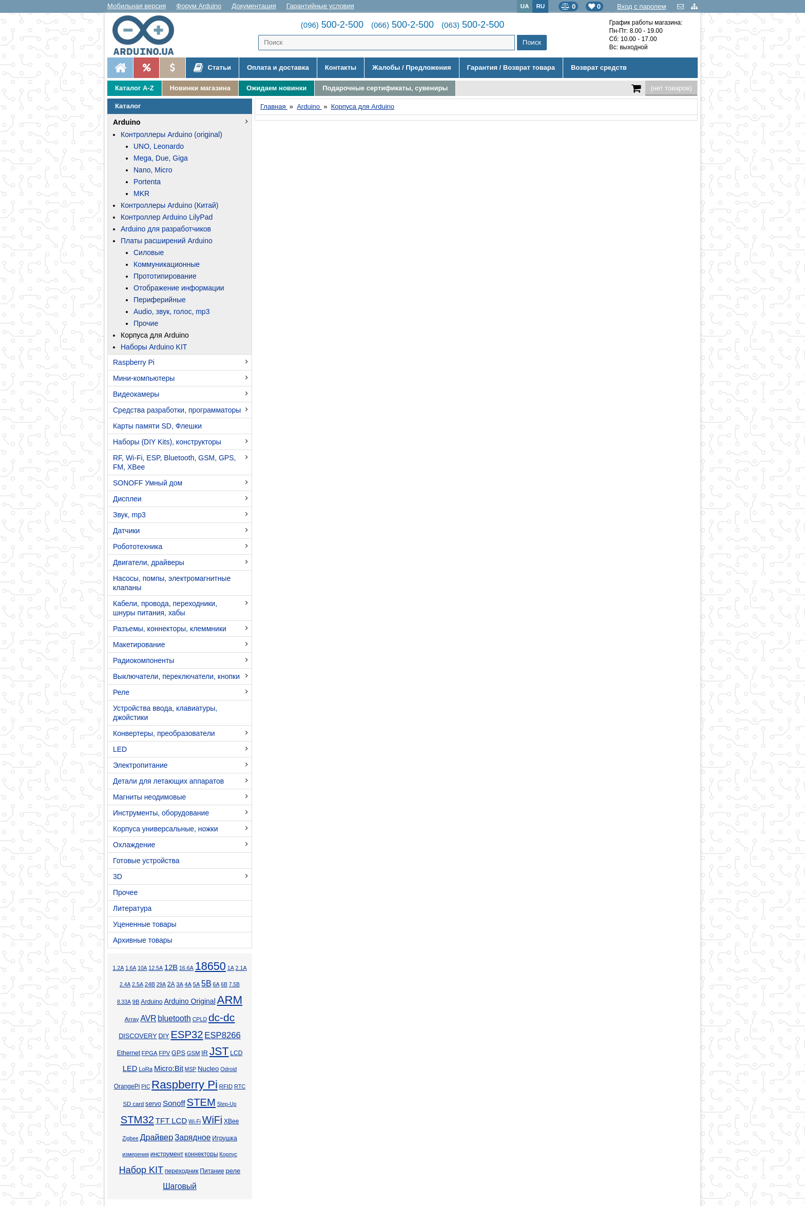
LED (120, 749)
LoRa (145, 1069)
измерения (135, 1154)
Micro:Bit (168, 1068)
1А (230, 968)
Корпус (228, 1154)
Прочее (125, 892)
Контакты (340, 67)
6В (224, 984)
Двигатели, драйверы (148, 562)
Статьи (212, 68)
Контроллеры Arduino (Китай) (170, 205)
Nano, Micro (152, 170)
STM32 (137, 1119)
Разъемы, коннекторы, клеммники (169, 629)
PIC (145, 1086)
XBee (231, 1121)
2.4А (125, 984)
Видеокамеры (136, 394)
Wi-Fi (194, 1121)
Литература (132, 908)
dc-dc (221, 1017)
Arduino (127, 122)
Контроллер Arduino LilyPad (167, 217)
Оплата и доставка (278, 67)
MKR (141, 193)
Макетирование (139, 644)
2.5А (137, 984)
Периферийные (159, 300)
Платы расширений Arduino (167, 241)
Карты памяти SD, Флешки (157, 426)
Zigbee (130, 1138)
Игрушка (224, 1138)
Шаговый (180, 1186)
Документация (254, 6)
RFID (226, 1086)
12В (171, 967)
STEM (201, 1102)
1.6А (130, 968)
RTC (239, 1086)
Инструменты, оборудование (161, 813)
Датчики (126, 531)
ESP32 (186, 1034)
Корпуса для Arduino (155, 335)
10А (142, 968)
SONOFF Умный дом (147, 483)
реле (232, 1171)
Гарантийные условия (320, 6)
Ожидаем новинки (276, 88)
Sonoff (174, 1103)
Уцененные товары (145, 924)
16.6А (186, 968)
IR (204, 1053)
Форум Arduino (198, 6)
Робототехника (137, 546)
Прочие (145, 323)
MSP (190, 1069)
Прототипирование (165, 276)
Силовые (148, 252)
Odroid (228, 1069)
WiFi (212, 1119)
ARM (230, 1000)
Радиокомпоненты (143, 660)
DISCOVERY (138, 1036)
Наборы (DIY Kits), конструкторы (167, 442)
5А (196, 984)
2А (171, 984)
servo (153, 1103)
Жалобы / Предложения (411, 67)
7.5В (234, 984)
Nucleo (208, 1069)
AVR (148, 1018)
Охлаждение (134, 845)
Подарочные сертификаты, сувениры (385, 88)
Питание (212, 1171)
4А (188, 984)
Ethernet (128, 1053)
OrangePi (127, 1086)
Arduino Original (189, 1001)
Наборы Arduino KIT (154, 347)
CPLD (200, 1019)
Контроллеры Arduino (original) (171, 134)
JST (219, 1051)
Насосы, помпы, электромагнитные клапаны (172, 583)
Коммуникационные (166, 264)
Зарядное (193, 1137)
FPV (164, 1053)
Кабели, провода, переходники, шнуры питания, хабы (165, 608)
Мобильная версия (136, 6)
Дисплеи (127, 499)
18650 (210, 966)
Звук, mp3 (129, 515)
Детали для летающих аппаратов (168, 781)
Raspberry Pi (134, 362)
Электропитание (140, 765)
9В (136, 1002)
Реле (121, 692)
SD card (133, 1104)
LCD (236, 1053)
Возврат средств (599, 67)
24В (150, 984)
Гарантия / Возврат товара (511, 67)
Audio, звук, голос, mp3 (171, 311)
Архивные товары (142, 940)
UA (525, 6)
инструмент (166, 1154)
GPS (178, 1053)
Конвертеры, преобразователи (164, 733)
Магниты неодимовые (149, 797)
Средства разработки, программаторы (177, 410)
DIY (163, 1036)
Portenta (147, 182)
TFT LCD (171, 1120)
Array (132, 1019)
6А (216, 984)
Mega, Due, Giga (160, 158)
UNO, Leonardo (158, 146)
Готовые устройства (146, 860)
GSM (193, 1053)
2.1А (241, 968)
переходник (182, 1171)
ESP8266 (222, 1035)
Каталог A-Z (134, 88)
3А (179, 984)
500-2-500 (332, 25)
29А (161, 984)
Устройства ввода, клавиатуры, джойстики (165, 713)
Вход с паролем (641, 6)
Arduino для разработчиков (166, 229)
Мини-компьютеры (144, 378)
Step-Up (227, 1104)
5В (206, 983)
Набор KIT (141, 1170)
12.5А (155, 968)
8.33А (124, 1002)
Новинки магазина (200, 88)
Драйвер (156, 1137)
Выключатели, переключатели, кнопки (176, 676)
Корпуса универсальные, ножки (165, 829)
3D (117, 876)
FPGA (150, 1053)
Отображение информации (178, 288)
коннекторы (201, 1154)
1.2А (118, 968)
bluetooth (174, 1018)
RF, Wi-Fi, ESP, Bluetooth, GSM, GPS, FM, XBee (174, 462)
